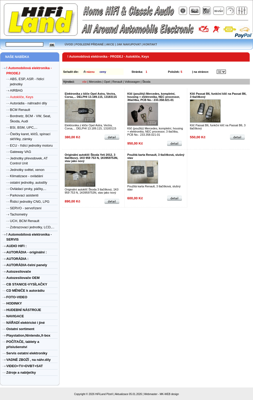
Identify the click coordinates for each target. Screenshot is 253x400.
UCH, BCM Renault (24, 221)
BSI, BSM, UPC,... (23, 127)
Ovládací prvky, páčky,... (28, 189)
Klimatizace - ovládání (26, 176)
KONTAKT (150, 44)
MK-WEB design (169, 394)
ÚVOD (69, 44)
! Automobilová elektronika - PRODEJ (95, 56)
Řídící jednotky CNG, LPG (30, 202)
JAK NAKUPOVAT (129, 44)
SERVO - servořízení (25, 208)
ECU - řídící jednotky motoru (31, 145)
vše (84, 81)
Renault (117, 81)
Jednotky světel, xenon (27, 170)
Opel (107, 81)
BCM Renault (20, 110)
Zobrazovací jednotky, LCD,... (32, 227)
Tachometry (18, 214)
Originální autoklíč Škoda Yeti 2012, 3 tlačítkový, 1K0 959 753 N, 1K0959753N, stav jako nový (91, 158)
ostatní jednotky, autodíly (28, 182)
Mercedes (95, 81)
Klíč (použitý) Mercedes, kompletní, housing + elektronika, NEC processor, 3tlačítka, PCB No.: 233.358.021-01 (153, 97)
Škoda (146, 81)
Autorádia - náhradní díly (28, 103)
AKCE (110, 44)
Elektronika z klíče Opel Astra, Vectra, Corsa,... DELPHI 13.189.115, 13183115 (91, 95)
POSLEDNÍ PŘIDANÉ (89, 44)
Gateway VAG (20, 152)
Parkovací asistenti (24, 195)
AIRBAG (16, 90)
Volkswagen (132, 81)
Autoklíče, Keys (21, 97)
